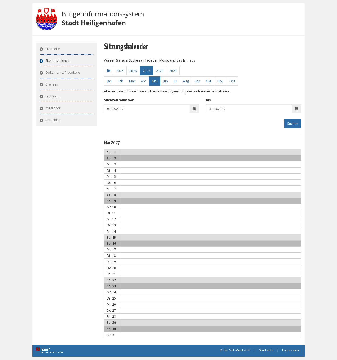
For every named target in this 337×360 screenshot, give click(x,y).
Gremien (51, 84)
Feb (120, 81)
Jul (175, 81)
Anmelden (53, 120)
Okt (208, 81)
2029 (173, 71)
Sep (197, 81)
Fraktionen (53, 96)
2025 (120, 71)
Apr (143, 81)
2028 (159, 71)
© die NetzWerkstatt (235, 350)
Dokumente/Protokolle (62, 72)
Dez (232, 81)
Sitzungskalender (58, 60)
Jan (109, 81)
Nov (220, 81)
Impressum (290, 350)
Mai (154, 81)
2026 (133, 71)
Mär (132, 81)
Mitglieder (52, 108)
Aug (186, 81)
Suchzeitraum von (119, 100)
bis (208, 100)
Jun (165, 81)
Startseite (52, 48)
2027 (146, 71)
